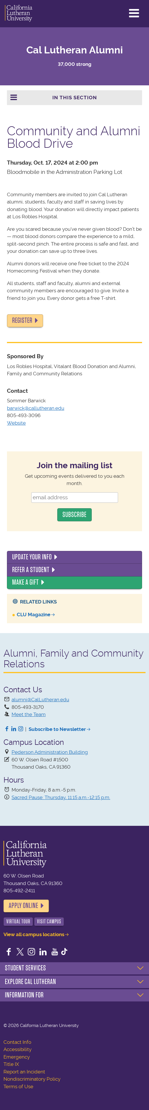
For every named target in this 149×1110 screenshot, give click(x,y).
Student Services (25, 968)
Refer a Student (30, 570)
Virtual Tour (18, 921)
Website (16, 423)
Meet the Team (29, 714)
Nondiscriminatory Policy (31, 1079)
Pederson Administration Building (50, 752)
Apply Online (23, 906)
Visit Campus (49, 921)
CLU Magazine (33, 614)
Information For (24, 995)
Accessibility (17, 1049)
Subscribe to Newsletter (57, 729)
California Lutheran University (18, 13)
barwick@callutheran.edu (35, 408)
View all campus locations (33, 934)
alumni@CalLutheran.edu (40, 699)
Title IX (11, 1064)
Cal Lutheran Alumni (74, 50)
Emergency (16, 1057)
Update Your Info (32, 557)
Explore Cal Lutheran (30, 982)
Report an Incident (24, 1072)
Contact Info (17, 1042)
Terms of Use (18, 1086)
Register (22, 320)
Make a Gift (25, 582)
